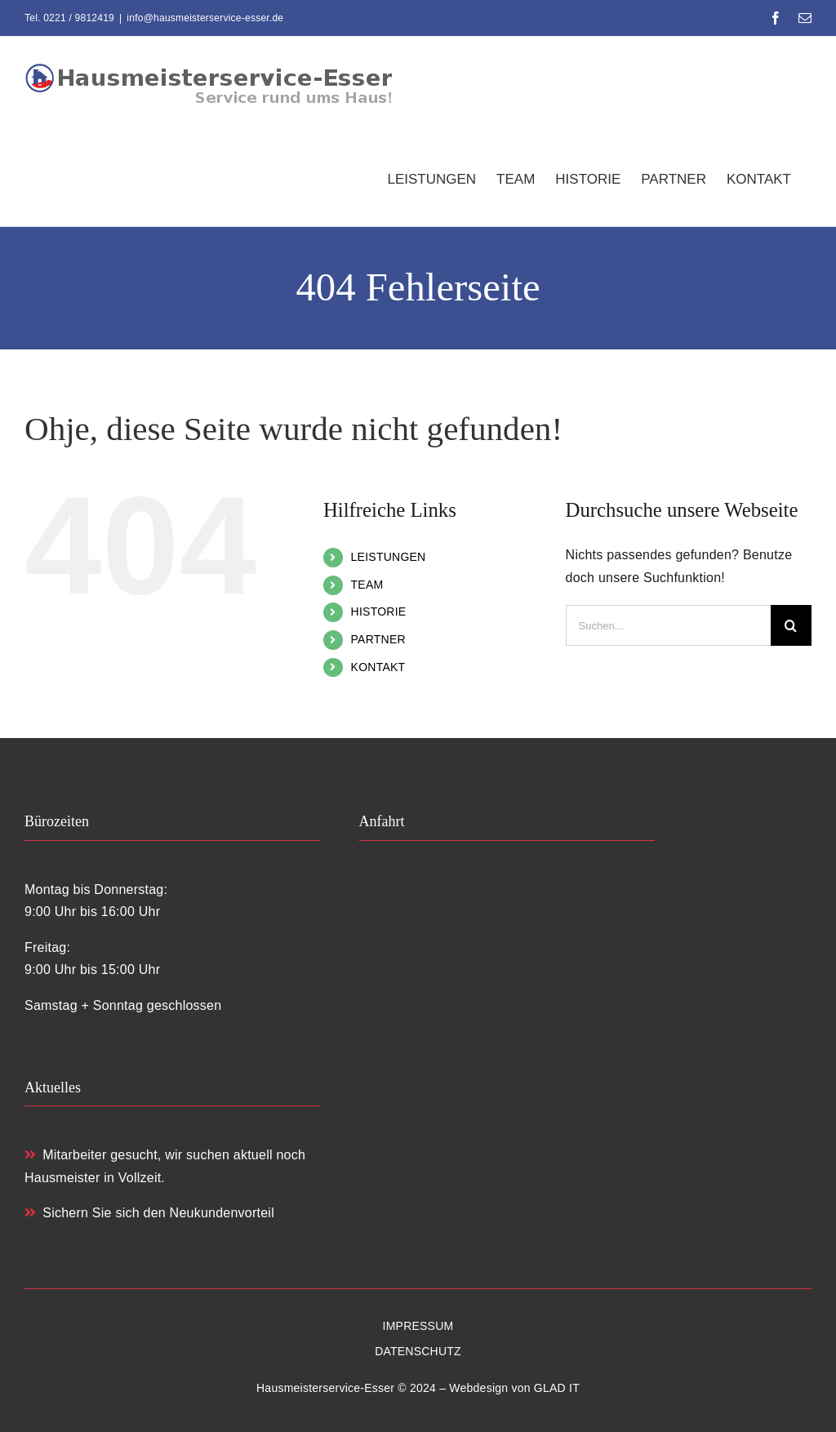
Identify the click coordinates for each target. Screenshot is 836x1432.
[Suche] (791, 625)
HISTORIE (379, 611)
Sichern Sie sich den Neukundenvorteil (149, 1213)
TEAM (367, 584)
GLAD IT (557, 1387)
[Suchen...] (668, 625)
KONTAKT (378, 667)
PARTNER (378, 639)
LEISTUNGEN (388, 556)
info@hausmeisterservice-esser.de (205, 18)
